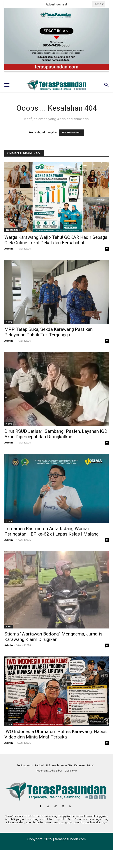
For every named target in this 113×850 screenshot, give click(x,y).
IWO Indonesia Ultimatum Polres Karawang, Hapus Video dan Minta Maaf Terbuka (55, 734)
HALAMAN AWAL (71, 132)
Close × (99, 4)
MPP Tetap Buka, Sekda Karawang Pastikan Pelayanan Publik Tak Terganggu (48, 332)
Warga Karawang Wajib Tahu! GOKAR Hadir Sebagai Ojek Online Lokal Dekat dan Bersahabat (56, 240)
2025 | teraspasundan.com (65, 839)
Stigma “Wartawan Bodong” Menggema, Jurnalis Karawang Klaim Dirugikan (53, 636)
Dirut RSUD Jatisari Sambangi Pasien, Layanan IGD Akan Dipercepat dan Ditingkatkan (55, 434)
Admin (8, 248)
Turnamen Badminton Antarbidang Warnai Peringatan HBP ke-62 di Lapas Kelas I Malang (51, 531)
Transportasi (13, 229)
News (9, 321)
